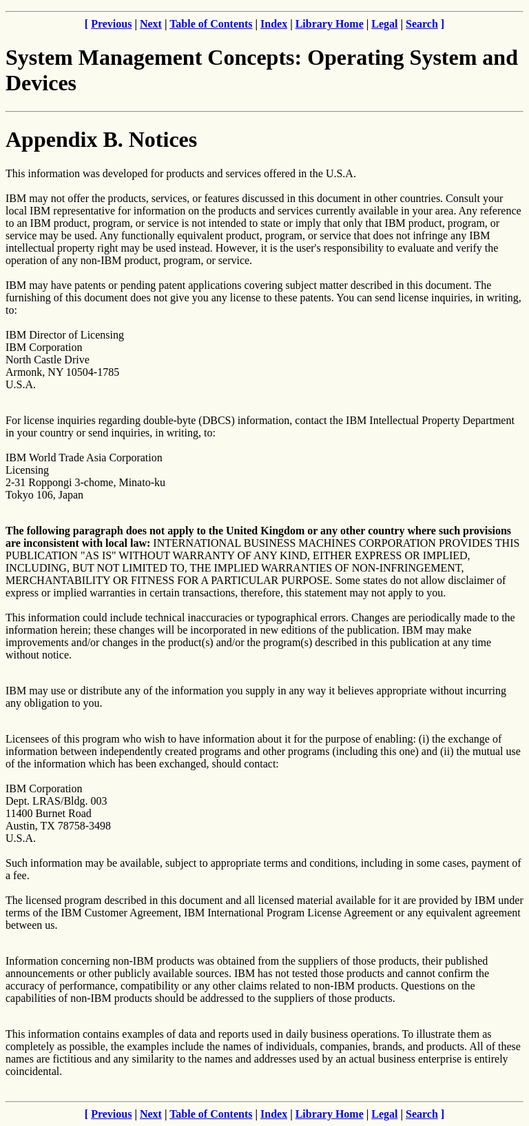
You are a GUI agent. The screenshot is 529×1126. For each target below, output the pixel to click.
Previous (111, 24)
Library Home (329, 24)
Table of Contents (210, 24)
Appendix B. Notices (101, 139)
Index (273, 24)
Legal (384, 24)
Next (151, 24)
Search (422, 24)
